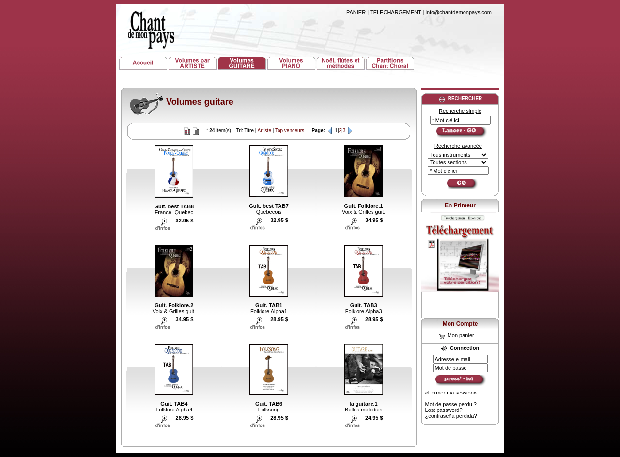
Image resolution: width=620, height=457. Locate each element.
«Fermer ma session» (451, 392)
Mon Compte (460, 323)
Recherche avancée (458, 146)
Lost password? (444, 410)
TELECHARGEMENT (395, 12)
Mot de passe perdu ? (451, 404)
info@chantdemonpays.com (458, 12)
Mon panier (456, 335)
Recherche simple (460, 111)
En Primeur (460, 205)
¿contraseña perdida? (451, 416)
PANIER (356, 12)
